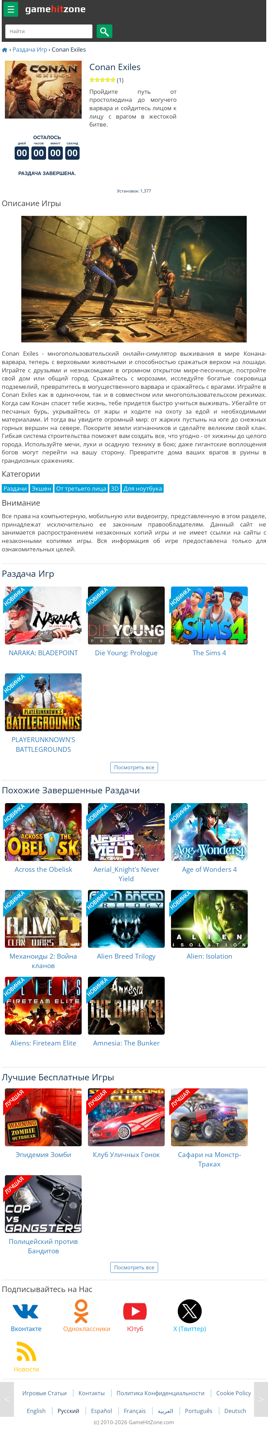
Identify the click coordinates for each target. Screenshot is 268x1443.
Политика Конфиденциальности (160, 1393)
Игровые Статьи (44, 1393)
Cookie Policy (233, 1393)
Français (135, 1411)
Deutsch (235, 1411)
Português (199, 1411)
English (37, 1411)
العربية (166, 1411)
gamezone (55, 8)
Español (102, 1411)
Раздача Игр (30, 49)
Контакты (92, 1393)
